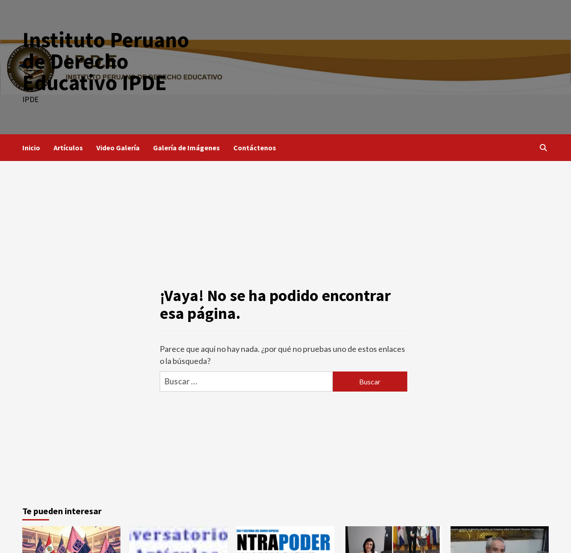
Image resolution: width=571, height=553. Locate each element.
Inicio (31, 147)
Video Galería (118, 147)
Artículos (68, 147)
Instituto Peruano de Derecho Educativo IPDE (105, 61)
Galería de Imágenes (186, 147)
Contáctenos (254, 147)
